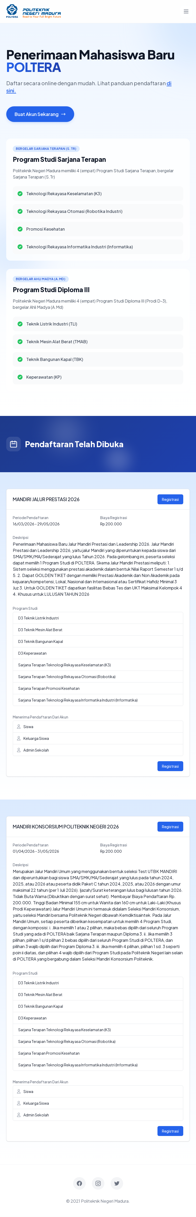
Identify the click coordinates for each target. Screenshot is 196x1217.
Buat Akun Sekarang (40, 114)
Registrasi (170, 499)
